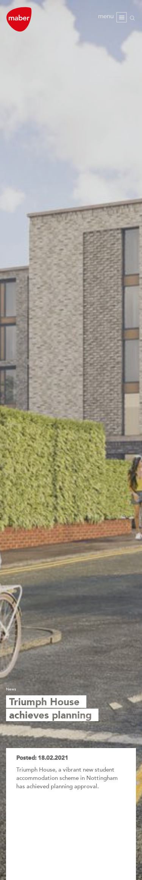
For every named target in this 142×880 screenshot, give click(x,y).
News (11, 689)
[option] (71, 440)
